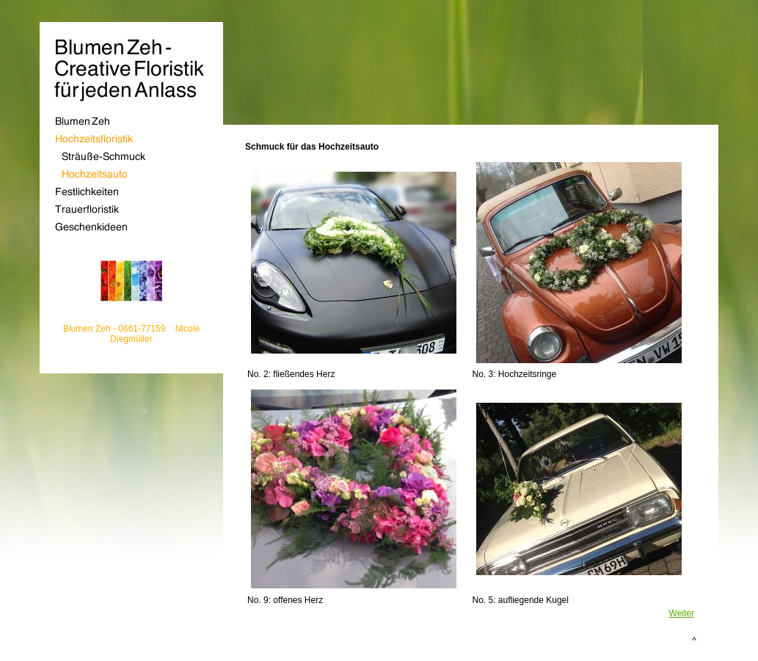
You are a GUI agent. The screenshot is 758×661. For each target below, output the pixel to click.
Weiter (681, 613)
